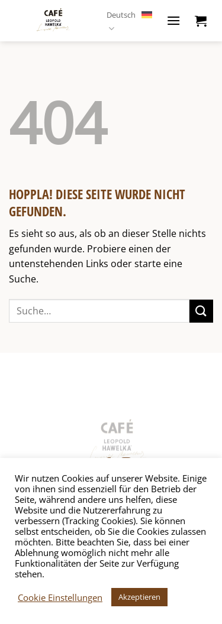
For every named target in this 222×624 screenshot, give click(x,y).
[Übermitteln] (201, 311)
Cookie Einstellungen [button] (60, 597)
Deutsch (129, 20)
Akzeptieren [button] (139, 597)
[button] (173, 20)
